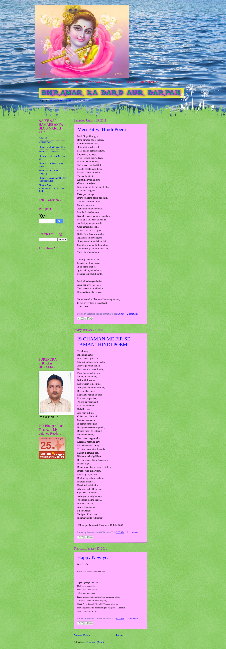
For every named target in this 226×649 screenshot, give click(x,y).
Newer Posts (82, 635)
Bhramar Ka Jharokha (49, 151)
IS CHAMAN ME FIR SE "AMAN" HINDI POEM (103, 341)
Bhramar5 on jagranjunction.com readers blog (51, 188)
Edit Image (88, 100)
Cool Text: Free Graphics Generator (64, 100)
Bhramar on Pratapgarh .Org (52, 147)
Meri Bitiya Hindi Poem (101, 129)
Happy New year (94, 557)
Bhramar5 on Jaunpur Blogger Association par (53, 179)
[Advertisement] (49, 302)
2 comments (132, 314)
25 (46, 445)
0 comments (132, 532)
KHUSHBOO (45, 142)
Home (119, 635)
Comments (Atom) (95, 642)
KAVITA (43, 138)
